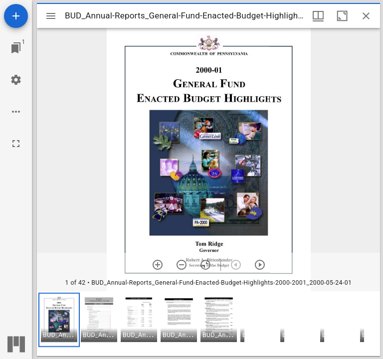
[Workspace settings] (16, 80)
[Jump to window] (16, 48)
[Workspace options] (16, 112)
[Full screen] (16, 144)
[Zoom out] (181, 265)
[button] (59, 320)
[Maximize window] (342, 16)
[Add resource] (16, 16)
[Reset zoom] (205, 265)
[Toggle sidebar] (51, 16)
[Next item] (260, 265)
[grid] (208, 323)
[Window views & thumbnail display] (318, 16)
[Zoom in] (158, 265)
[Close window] (366, 16)
